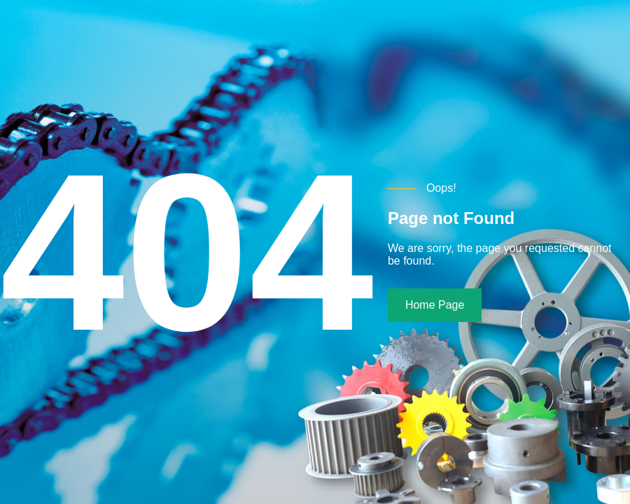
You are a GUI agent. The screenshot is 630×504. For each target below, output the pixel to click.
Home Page (435, 305)
